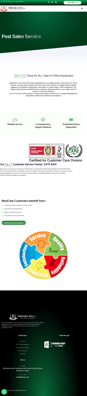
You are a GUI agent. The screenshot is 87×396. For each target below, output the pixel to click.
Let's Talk (72, 2)
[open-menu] (81, 8)
